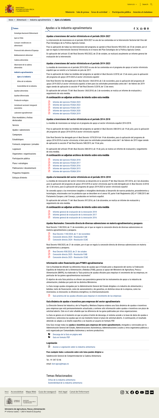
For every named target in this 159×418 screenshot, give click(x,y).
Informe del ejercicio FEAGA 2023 (66, 102)
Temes (15, 28)
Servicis (15, 125)
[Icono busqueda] (151, 4)
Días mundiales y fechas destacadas (22, 119)
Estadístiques (18, 139)
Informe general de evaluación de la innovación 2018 (75, 212)
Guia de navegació (47, 391)
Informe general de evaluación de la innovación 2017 (75, 214)
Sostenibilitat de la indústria (27, 86)
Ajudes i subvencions (21, 130)
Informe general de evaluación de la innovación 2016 (75, 217)
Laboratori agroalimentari (23, 113)
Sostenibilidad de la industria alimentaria (65, 383)
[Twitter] (138, 28)
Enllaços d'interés (19, 177)
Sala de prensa (82, 12)
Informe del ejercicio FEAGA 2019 (66, 113)
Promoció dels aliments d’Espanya (26, 50)
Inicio (11, 20)
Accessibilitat (17, 391)
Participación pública (121, 12)
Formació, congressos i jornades (25, 144)
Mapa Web (31, 391)
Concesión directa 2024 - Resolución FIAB (70, 237)
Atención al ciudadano (142, 12)
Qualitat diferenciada (21, 96)
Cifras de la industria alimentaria (61, 380)
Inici (7, 391)
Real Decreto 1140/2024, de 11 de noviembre (71, 234)
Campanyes (17, 134)
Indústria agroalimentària (40, 20)
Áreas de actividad (99, 12)
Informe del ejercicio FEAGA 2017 (66, 163)
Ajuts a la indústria (24, 77)
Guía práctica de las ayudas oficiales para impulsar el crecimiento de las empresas (87, 296)
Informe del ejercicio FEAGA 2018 (66, 160)
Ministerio (69, 12)
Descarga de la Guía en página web (67, 334)
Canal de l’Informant (79, 391)
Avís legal (62, 391)
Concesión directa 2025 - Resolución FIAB (70, 254)
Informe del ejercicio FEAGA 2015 (66, 168)
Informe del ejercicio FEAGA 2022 (66, 105)
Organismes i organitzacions (24, 154)
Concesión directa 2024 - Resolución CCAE (70, 239)
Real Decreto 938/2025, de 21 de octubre (70, 251)
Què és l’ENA (18, 38)
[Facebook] (135, 29)
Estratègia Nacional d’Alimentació (26, 33)
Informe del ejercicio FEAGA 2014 (66, 171)
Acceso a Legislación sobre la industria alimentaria (74, 347)
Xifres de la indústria (24, 81)
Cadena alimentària (21, 60)
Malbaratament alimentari (23, 55)
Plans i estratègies (20, 163)
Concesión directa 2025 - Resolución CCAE (70, 257)
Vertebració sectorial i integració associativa (25, 106)
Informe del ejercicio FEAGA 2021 (66, 108)
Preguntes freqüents (20, 173)
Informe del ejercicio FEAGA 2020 (66, 110)
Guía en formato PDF (61, 337)
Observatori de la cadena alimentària (23, 66)
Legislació (16, 149)
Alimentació (21, 20)
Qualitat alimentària (21, 91)
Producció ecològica (21, 100)
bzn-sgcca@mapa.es (60, 364)
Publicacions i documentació (24, 168)
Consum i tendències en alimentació (22, 44)
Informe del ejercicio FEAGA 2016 (66, 165)
